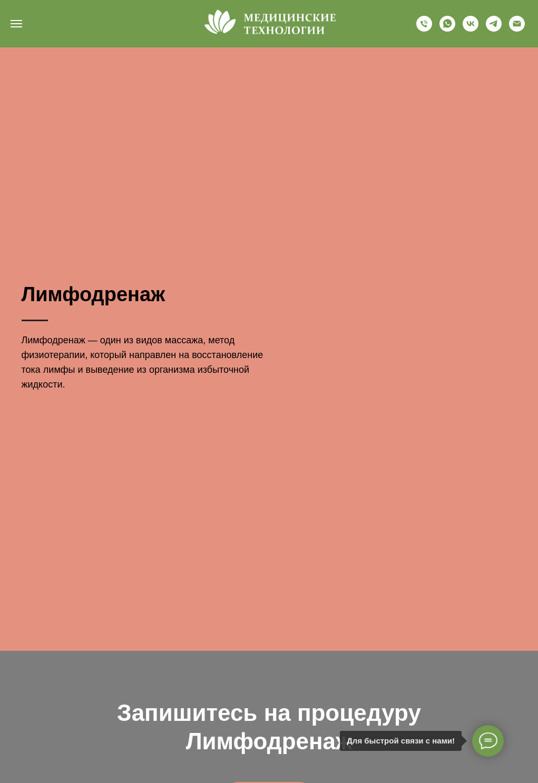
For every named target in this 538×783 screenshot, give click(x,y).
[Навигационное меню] (16, 23)
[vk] (470, 28)
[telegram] (494, 28)
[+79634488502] (424, 28)
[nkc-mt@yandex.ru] (517, 28)
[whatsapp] (447, 28)
